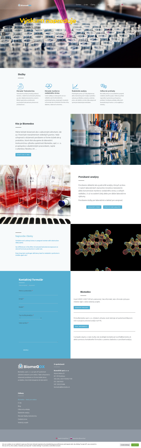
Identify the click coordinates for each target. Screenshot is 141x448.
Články (93, 4)
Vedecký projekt (23, 422)
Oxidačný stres (22, 419)
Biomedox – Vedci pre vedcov (27, 399)
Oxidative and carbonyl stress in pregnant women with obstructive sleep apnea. (37, 241)
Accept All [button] (135, 444)
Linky (108, 4)
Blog (19, 406)
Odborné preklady (129, 91)
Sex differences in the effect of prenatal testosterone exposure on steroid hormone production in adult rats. (36, 248)
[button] (23, 154)
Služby (100, 4)
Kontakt (116, 4)
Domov (78, 4)
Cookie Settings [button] (125, 444)
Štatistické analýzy (96, 91)
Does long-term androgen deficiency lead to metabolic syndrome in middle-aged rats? (37, 254)
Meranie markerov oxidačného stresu (34, 92)
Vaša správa (38, 332)
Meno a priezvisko (38, 292)
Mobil (38, 309)
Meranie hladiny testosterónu (27, 416)
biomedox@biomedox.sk (62, 387)
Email (38, 300)
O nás (86, 4)
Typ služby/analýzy (30, 316)
